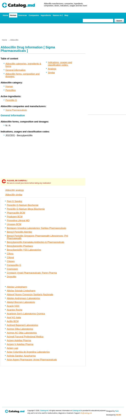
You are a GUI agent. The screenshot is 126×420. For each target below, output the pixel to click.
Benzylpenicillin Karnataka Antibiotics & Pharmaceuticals (35, 242)
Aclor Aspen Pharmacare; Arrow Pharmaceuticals (32, 359)
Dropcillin (11, 276)
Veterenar (22, 15)
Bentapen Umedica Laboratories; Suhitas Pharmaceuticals (36, 228)
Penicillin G (11, 100)
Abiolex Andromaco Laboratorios (23, 298)
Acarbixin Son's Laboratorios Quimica (26, 313)
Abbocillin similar (13, 194)
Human (13, 15)
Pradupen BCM (15, 216)
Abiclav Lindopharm (17, 287)
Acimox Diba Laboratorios (20, 329)
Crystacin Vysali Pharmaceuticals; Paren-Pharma (32, 273)
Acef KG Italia (14, 317)
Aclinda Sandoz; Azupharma (21, 356)
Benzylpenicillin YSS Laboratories (24, 250)
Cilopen (11, 261)
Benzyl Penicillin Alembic (19, 232)
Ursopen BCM (14, 224)
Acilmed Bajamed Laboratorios (22, 325)
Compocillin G (14, 265)
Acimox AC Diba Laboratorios (22, 333)
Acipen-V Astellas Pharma (20, 344)
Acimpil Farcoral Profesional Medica (25, 336)
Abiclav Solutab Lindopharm (21, 290)
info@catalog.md (86, 413)
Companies (34, 15)
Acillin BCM (13, 321)
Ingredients (46, 15)
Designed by (112, 411)
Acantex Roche (14, 310)
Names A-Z (58, 15)
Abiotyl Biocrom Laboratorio (21, 302)
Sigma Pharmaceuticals (16, 110)
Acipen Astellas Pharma (19, 340)
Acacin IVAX (13, 306)
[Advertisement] (63, 30)
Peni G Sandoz (14, 201)
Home (5, 15)
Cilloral (10, 257)
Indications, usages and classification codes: (60, 63)
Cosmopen (12, 269)
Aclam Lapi (12, 348)
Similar (51, 72)
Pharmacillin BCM (16, 213)
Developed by (113, 415)
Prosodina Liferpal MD (18, 220)
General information (15, 70)
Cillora (10, 253)
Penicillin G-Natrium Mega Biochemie (26, 209)
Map (66, 15)
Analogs (52, 69)
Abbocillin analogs (14, 190)
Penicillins (10, 90)
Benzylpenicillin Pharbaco (20, 246)
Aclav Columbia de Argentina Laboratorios (28, 352)
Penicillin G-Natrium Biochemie (22, 205)
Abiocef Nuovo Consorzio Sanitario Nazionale (30, 294)
